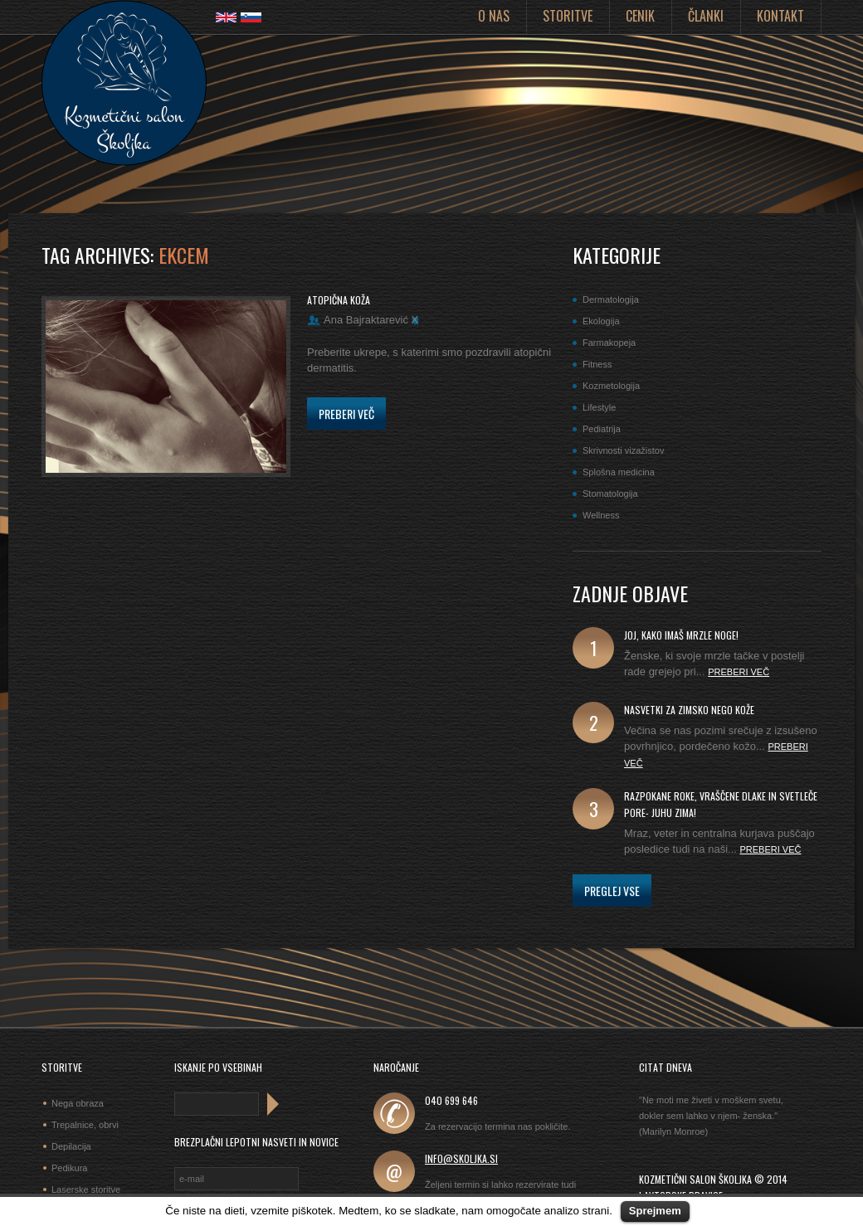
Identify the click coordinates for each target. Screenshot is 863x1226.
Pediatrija (602, 429)
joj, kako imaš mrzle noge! (681, 635)
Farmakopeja (609, 343)
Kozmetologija (611, 386)
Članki (706, 16)
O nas (494, 16)
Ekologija (601, 321)
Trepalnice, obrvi (85, 1125)
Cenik (640, 16)
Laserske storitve (85, 1189)
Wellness (601, 515)
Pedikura (69, 1168)
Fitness (597, 364)
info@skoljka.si (461, 1158)
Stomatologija (610, 494)
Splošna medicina (619, 472)
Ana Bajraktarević (366, 320)
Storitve (567, 16)
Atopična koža (338, 300)
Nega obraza (77, 1103)
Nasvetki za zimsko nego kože (689, 710)
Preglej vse (612, 890)
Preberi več (346, 413)
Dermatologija (611, 299)
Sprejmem (655, 1210)
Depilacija (71, 1146)
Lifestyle (599, 407)
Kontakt (780, 16)
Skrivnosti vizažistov (623, 450)
